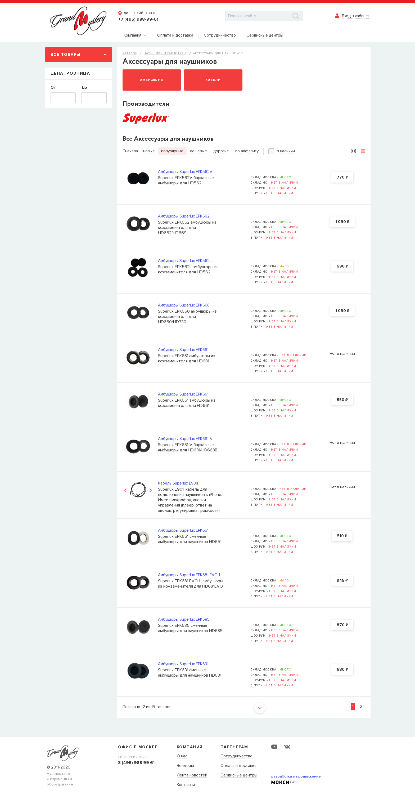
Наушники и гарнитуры (165, 53)
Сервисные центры (238, 775)
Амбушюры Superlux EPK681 (183, 349)
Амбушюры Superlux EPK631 (183, 663)
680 (342, 670)
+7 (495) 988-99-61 (138, 19)
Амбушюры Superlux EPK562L (184, 260)
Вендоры (185, 766)
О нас (182, 756)
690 (342, 266)
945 (342, 581)
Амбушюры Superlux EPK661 (183, 394)
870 (342, 625)
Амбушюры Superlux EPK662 (184, 216)
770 (342, 177)
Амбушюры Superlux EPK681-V (185, 438)
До (84, 87)
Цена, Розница (70, 73)
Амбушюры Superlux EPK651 (183, 530)
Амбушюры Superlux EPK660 (184, 305)
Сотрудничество (236, 756)
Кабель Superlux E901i (178, 483)
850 (342, 400)
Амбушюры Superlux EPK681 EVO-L (189, 574)
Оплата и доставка (238, 766)
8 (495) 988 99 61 (136, 762)
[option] (138, 490)
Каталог (130, 53)
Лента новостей (192, 775)
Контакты (186, 785)
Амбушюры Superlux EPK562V (185, 171)
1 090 (342, 222)
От (53, 87)
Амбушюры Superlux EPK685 (184, 619)
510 (342, 536)
